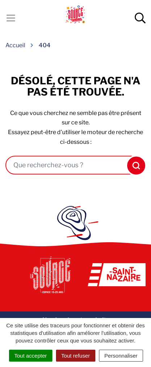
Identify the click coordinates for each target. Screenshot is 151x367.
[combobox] (65, 165)
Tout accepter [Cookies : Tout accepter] (30, 356)
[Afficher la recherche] (140, 18)
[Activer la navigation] (10, 18)
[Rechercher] (134, 165)
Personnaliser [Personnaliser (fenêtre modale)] (121, 356)
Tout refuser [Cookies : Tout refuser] (75, 356)
